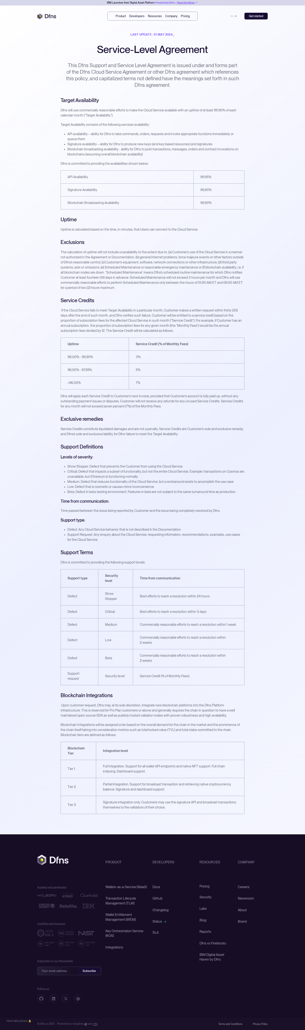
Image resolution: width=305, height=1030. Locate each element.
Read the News (186, 2)
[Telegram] (78, 999)
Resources (155, 16)
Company (171, 16)
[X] (66, 999)
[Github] (41, 999)
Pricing (185, 16)
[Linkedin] (54, 999)
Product (121, 16)
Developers (136, 16)
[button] (19, 1021)
